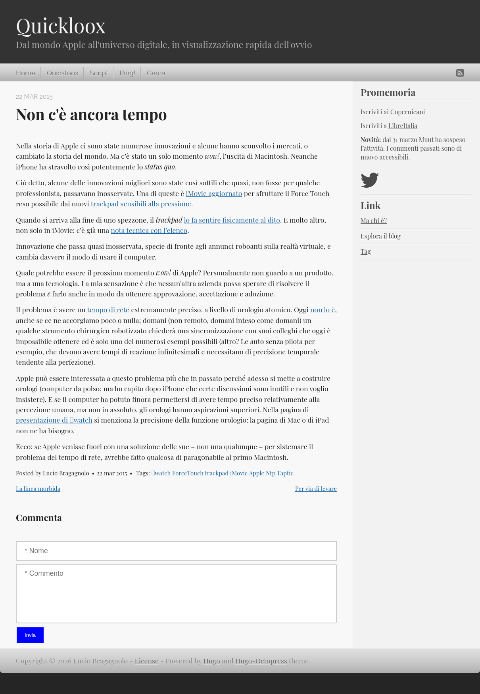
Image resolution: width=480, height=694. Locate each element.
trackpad (217, 473)
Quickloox (61, 25)
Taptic (285, 473)
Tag (366, 251)
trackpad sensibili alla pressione (141, 203)
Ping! (127, 73)
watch (161, 473)
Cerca (156, 73)
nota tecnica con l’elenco (149, 230)
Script (99, 73)
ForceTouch (188, 473)
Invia (30, 635)
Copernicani (407, 112)
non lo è (322, 309)
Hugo (212, 660)
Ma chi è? (374, 220)
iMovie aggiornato (214, 193)
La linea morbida (38, 488)
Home (25, 73)
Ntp (270, 473)
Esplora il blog (381, 236)
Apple (257, 473)
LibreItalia (402, 125)
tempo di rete (108, 309)
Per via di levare (316, 488)
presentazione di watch (54, 419)
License (147, 660)
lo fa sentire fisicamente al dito (232, 219)
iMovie (239, 473)
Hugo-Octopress (261, 660)
